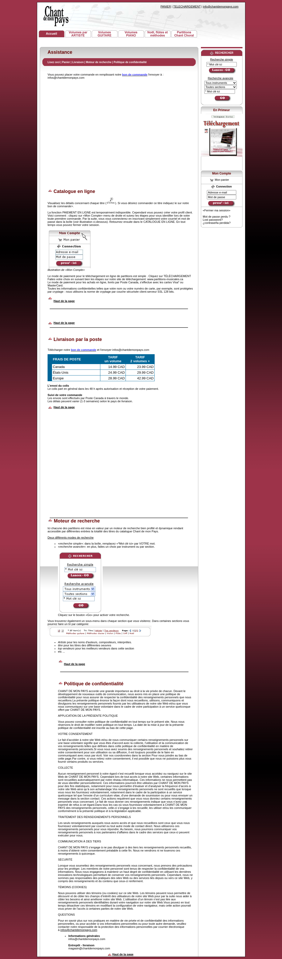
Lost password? (213, 219)
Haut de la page (64, 301)
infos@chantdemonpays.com (78, 929)
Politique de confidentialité (130, 62)
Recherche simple (221, 59)
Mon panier (219, 179)
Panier (66, 62)
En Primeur (221, 110)
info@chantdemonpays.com (221, 6)
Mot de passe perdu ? (216, 216)
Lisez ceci (54, 62)
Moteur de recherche (98, 62)
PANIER (166, 6)
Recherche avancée (220, 78)
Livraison (78, 62)
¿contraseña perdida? (217, 222)
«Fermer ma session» (216, 210)
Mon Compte (221, 173)
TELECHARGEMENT (187, 6)
